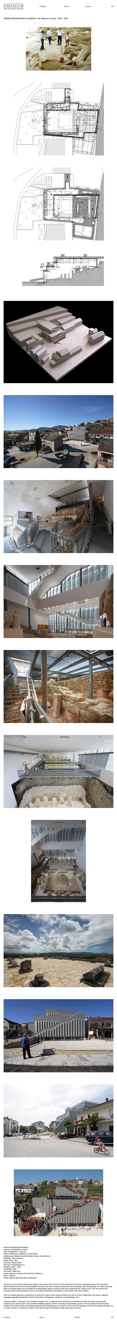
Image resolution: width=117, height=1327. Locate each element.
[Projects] (43, 6)
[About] (66, 6)
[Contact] (88, 6)
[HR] (112, 6)
